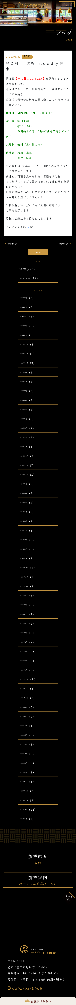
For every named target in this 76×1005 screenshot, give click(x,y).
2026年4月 (27, 311)
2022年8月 (27, 720)
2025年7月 (27, 395)
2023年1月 (27, 674)
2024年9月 (27, 488)
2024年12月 (28, 460)
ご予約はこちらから (59, 4)
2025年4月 (27, 423)
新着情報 (26, 271)
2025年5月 (27, 413)
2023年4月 (27, 646)
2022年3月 (27, 767)
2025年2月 (27, 441)
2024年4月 (27, 534)
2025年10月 (28, 367)
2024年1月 (27, 562)
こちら (30, 226)
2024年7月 (27, 506)
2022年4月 (27, 758)
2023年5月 (27, 637)
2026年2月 (27, 330)
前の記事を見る (15, 244)
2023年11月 (28, 581)
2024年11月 (28, 469)
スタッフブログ (30, 280)
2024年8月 (27, 497)
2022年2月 (27, 776)
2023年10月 (28, 590)
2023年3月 (27, 655)
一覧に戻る (38, 252)
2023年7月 (27, 618)
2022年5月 (27, 748)
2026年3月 (27, 320)
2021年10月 (28, 804)
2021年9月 (27, 813)
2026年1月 (27, 339)
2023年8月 (27, 609)
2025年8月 (27, 386)
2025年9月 (27, 376)
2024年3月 (27, 544)
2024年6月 (27, 516)
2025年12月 (28, 348)
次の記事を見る (60, 244)
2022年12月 (28, 683)
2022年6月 (27, 739)
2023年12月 (28, 572)
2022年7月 (27, 730)
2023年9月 (27, 600)
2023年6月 (27, 627)
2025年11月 (28, 358)
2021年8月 (27, 823)
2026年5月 (27, 302)
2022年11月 (28, 693)
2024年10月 (28, 479)
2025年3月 (27, 432)
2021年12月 (28, 795)
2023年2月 (27, 665)
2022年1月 (27, 786)
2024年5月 (27, 525)
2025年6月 (27, 404)
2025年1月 (27, 451)
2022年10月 (28, 702)
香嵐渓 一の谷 (43, 952)
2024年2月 (27, 553)
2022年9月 (27, 711)
